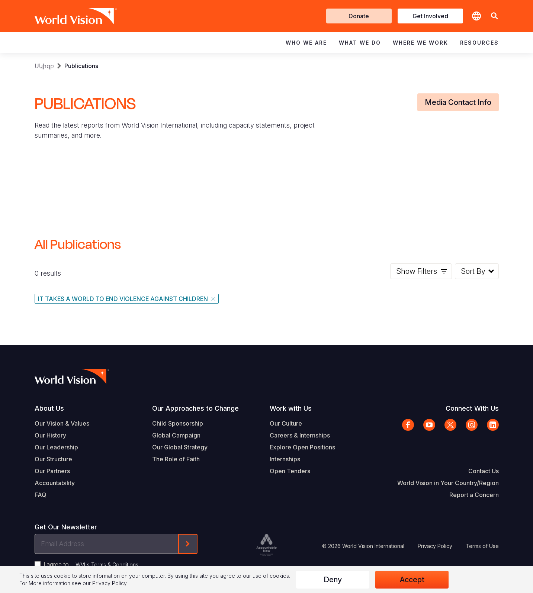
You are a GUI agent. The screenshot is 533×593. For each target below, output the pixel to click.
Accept (412, 579)
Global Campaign (176, 435)
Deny (333, 579)
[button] (494, 16)
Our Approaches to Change (195, 408)
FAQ (40, 495)
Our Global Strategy (180, 447)
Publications (81, 66)
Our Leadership (56, 447)
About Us (49, 408)
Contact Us (483, 471)
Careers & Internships (300, 435)
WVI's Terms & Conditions (107, 564)
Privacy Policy (435, 546)
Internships (285, 459)
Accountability (55, 483)
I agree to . (91, 564)
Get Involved (430, 16)
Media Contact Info (458, 102)
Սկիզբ (44, 66)
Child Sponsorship (177, 423)
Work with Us (291, 408)
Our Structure (53, 459)
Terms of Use (482, 546)
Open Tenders (290, 471)
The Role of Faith (176, 459)
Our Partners (52, 471)
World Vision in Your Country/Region (448, 483)
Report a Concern (474, 495)
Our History (50, 435)
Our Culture (286, 423)
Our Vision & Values (62, 423)
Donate (359, 16)
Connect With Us (472, 408)
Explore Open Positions (302, 447)
